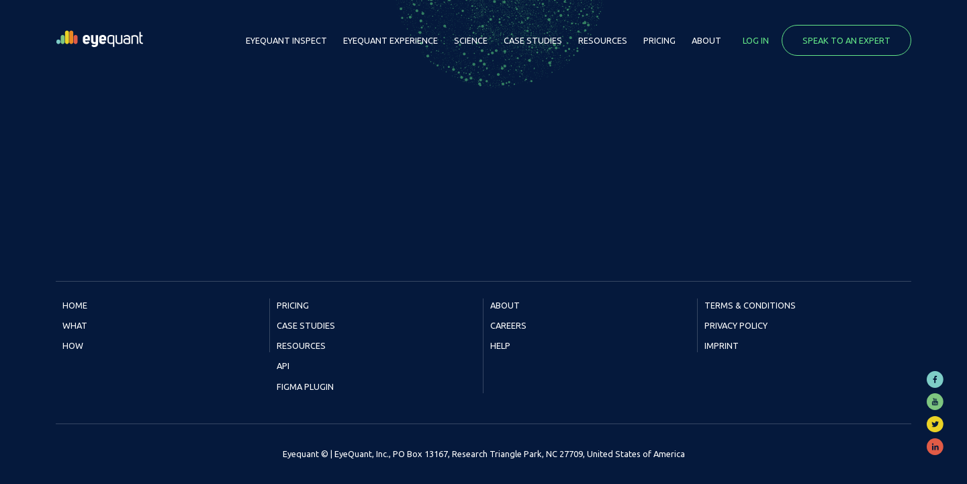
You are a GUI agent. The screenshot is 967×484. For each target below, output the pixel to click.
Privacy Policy (736, 325)
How (72, 345)
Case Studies (533, 40)
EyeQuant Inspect (286, 40)
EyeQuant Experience (390, 40)
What (74, 325)
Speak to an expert (846, 40)
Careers (508, 325)
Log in (756, 40)
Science (471, 40)
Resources (602, 40)
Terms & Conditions (750, 305)
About (706, 40)
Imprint (721, 345)
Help (500, 345)
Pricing (659, 40)
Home (74, 305)
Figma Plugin (305, 386)
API (283, 365)
